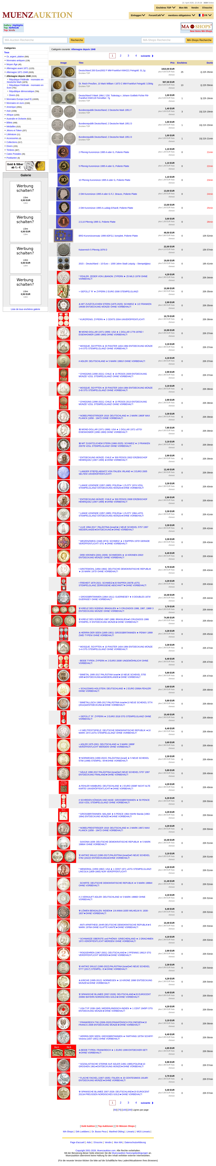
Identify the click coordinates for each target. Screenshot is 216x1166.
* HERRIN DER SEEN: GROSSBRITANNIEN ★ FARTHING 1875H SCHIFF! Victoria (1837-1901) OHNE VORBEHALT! (116, 1037)
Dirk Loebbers (82, 1131)
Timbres (10, 150)
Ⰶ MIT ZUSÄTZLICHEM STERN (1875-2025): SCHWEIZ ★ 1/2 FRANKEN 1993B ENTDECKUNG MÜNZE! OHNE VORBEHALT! (115, 305)
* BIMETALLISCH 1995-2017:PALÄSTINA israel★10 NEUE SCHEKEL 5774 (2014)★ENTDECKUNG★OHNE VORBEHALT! (116, 703)
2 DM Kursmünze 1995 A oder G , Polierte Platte (108, 194)
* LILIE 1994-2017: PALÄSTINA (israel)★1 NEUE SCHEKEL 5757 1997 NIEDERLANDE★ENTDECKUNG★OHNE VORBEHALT (113, 528)
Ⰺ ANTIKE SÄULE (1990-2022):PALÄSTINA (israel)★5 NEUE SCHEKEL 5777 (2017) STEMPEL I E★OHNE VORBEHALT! (114, 967)
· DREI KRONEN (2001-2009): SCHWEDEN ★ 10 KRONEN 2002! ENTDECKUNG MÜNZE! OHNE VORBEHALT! (111, 556)
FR (205, 15)
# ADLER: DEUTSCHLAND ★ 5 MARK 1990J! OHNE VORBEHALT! (112, 361)
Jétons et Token (14, 130)
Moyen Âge (12, 64)
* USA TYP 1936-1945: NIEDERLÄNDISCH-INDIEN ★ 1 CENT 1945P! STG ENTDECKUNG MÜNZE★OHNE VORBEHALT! (116, 1009)
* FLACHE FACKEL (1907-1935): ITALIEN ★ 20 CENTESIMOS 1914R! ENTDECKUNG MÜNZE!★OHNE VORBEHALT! (113, 1079)
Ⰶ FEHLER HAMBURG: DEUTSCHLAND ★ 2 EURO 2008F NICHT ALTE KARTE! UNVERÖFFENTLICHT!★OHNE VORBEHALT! (114, 787)
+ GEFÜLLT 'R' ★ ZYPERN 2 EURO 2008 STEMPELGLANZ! (108, 291)
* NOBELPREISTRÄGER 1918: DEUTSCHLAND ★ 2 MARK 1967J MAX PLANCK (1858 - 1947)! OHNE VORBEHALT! (114, 829)
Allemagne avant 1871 (17, 68)
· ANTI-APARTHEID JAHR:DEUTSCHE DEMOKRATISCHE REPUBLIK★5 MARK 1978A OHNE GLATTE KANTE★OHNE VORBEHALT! (115, 926)
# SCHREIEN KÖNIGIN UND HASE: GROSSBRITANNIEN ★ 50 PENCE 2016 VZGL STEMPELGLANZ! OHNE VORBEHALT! (114, 801)
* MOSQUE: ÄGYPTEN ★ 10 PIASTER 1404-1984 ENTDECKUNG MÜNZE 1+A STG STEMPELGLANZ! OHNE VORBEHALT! (116, 647)
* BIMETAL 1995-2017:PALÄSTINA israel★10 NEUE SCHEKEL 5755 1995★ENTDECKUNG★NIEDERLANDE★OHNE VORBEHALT (112, 675)
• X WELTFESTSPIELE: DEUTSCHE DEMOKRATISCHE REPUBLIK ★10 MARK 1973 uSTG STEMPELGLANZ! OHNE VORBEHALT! (115, 731)
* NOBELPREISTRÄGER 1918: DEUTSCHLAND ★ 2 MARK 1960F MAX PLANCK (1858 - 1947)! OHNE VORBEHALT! (114, 416)
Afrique (9, 115)
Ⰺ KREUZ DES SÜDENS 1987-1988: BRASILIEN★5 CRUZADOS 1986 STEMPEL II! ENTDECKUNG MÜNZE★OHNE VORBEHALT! (114, 620)
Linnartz (130, 1131)
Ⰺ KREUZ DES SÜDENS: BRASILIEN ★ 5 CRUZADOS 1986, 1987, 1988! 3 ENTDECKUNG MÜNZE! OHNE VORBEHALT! (116, 609)
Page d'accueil (77, 1142)
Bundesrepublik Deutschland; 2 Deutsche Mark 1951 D (105, 123)
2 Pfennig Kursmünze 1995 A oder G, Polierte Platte (104, 152)
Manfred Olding (116, 1131)
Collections (11, 142)
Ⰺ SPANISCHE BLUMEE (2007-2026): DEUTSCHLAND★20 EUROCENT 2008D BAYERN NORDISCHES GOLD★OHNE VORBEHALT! (115, 995)
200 (130, 1110)
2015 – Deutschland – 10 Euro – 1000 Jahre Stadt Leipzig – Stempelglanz (115, 263)
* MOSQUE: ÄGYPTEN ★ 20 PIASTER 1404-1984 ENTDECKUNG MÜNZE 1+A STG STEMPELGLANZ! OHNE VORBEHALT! (116, 347)
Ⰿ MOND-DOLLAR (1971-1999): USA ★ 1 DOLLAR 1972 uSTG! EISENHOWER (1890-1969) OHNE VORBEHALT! (110, 430)
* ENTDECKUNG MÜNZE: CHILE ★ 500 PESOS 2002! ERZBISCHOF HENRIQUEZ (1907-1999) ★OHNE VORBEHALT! (113, 458)
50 (115, 1110)
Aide (89, 1142)
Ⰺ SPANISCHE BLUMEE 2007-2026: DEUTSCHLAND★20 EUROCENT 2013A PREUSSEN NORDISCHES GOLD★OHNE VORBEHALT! (114, 1093)
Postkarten (11, 158)
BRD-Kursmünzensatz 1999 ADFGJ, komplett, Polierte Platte (108, 236)
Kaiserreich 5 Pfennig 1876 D (93, 249)
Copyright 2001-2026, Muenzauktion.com (95, 1150)
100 (124, 1110)
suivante (145, 55)
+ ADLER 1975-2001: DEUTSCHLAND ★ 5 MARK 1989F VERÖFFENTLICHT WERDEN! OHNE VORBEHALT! (107, 745)
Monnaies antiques (15, 60)
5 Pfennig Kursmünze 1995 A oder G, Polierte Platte (104, 166)
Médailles (11, 126)
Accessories (12, 138)
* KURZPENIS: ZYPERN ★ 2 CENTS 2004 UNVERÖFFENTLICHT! (112, 319)
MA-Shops (68, 1131)
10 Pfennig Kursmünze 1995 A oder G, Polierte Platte (104, 180)
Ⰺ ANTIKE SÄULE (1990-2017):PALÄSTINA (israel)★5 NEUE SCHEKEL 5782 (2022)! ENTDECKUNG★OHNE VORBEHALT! (114, 856)
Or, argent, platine (15, 56)
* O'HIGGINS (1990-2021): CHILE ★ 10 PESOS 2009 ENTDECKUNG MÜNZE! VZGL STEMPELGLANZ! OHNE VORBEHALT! (113, 375)
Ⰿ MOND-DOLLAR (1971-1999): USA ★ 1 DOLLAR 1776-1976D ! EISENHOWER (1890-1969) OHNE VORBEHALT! (111, 333)
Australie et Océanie (16, 118)
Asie (8, 111)
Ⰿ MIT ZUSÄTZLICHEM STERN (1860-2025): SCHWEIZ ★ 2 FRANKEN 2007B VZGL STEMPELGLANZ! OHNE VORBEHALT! (114, 444)
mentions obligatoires (181, 15)
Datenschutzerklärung (135, 1142)
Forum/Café (157, 15)
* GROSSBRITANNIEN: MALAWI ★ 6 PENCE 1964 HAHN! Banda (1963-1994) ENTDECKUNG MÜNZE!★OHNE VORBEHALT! (114, 815)
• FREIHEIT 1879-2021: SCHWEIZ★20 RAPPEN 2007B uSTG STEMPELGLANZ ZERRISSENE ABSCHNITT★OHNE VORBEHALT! (112, 584)
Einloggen (138, 15)
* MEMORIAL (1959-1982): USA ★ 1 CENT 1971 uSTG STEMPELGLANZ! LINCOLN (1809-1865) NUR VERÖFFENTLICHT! (115, 870)
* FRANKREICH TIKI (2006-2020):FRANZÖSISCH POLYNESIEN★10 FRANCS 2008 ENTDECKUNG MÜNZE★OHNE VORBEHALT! (113, 1023)
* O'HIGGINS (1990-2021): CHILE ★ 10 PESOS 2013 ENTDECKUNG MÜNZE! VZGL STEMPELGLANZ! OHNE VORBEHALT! (113, 402)
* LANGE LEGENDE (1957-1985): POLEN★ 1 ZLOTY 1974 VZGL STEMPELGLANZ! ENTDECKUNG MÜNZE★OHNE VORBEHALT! (111, 486)
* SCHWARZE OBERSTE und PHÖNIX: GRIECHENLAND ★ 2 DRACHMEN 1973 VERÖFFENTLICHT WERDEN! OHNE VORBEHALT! (116, 939)
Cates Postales (13, 154)
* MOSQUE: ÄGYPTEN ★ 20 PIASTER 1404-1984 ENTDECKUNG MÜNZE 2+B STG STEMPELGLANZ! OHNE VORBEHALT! (116, 389)
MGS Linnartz (143, 1131)
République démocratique (21, 91)
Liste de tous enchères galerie (25, 309)
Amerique (11, 107)
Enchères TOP (165, 7)
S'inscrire (207, 7)
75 (119, 1110)
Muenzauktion (119, 1153)
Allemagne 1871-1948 (17, 72)
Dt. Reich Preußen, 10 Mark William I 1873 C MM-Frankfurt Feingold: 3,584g (116, 83)
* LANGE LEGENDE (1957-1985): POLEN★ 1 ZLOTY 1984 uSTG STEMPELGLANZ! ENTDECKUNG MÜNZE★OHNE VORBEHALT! (111, 514)
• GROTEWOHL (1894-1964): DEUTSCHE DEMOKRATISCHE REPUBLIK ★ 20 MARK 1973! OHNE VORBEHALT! (115, 570)
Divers (12, 95)
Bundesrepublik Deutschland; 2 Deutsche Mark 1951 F (105, 110)
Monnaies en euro (15, 103)
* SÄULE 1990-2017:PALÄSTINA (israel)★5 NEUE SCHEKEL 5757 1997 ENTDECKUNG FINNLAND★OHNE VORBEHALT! (114, 773)
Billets (9, 122)
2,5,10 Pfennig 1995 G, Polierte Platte (97, 222)
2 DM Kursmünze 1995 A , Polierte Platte (106, 208)
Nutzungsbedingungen (137, 1153)
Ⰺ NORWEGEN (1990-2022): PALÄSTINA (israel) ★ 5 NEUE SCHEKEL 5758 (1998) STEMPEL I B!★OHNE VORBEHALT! (114, 759)
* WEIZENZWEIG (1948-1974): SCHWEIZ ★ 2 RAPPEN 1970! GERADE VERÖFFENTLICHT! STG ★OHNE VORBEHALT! (114, 542)
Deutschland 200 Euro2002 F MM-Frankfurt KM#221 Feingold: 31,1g (112, 70)
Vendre (195, 7)
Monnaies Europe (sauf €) (19, 99)
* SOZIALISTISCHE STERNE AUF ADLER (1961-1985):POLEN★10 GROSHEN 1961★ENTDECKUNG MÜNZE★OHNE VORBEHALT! (112, 1065)
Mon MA (183, 7)
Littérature (11, 134)
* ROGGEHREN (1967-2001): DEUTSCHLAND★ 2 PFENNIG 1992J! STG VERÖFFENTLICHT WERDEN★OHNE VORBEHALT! (115, 953)
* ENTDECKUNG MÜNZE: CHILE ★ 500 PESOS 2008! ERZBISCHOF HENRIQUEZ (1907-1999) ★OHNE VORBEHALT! (113, 500)
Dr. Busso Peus (99, 1131)
